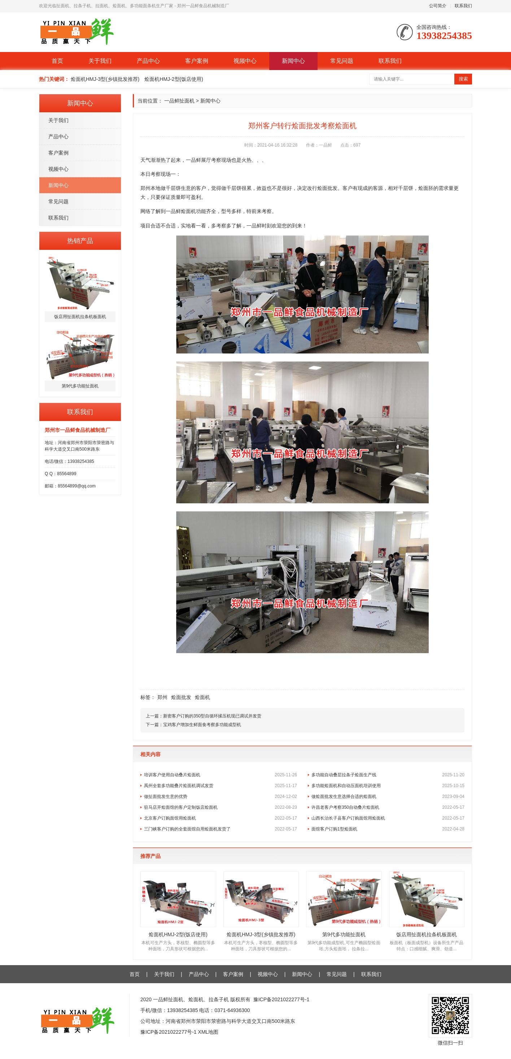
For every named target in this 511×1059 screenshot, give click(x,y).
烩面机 (202, 697)
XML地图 (208, 1032)
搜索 (463, 79)
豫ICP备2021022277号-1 (281, 999)
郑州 (162, 697)
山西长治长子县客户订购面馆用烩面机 (387, 818)
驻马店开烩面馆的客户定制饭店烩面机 (220, 807)
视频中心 (245, 61)
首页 (57, 61)
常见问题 (341, 61)
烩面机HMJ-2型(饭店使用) (173, 79)
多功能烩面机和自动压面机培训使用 (387, 785)
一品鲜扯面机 (179, 101)
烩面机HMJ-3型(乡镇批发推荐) (105, 79)
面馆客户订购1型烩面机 (387, 829)
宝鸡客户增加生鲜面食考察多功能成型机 (202, 724)
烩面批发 (181, 697)
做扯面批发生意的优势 (220, 796)
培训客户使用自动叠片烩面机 (220, 774)
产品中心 (148, 61)
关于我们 (100, 61)
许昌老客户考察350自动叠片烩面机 (387, 807)
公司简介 (437, 5)
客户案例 (196, 61)
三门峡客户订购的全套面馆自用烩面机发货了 (220, 829)
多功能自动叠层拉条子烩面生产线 (387, 774)
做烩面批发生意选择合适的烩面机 (387, 796)
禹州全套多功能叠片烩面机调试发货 (220, 785)
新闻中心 (293, 61)
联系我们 (463, 5)
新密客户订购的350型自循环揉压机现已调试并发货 (212, 716)
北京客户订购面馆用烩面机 (220, 818)
